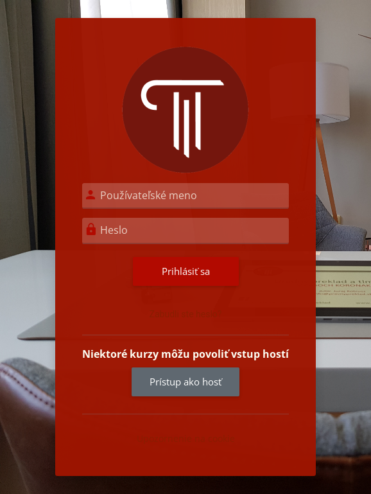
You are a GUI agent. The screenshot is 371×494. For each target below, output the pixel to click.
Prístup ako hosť (185, 381)
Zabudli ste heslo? (186, 314)
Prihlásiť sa (186, 271)
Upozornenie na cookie (186, 438)
